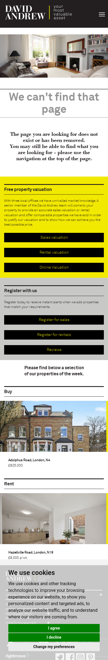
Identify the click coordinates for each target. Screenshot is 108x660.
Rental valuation (54, 252)
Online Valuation (54, 267)
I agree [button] (54, 628)
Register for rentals (54, 335)
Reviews (54, 350)
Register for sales (54, 320)
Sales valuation (54, 237)
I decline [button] (54, 637)
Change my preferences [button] (53, 646)
